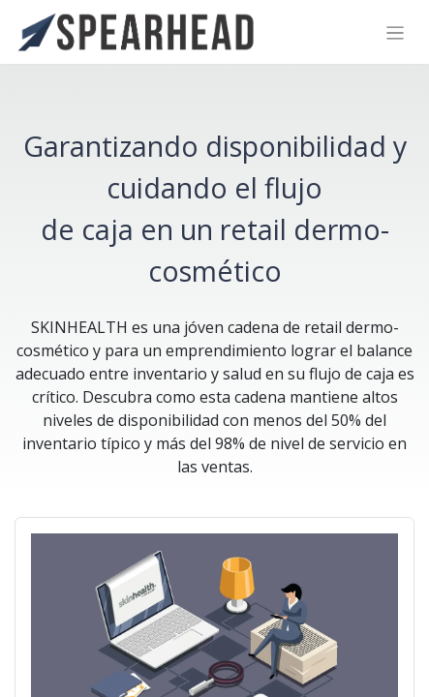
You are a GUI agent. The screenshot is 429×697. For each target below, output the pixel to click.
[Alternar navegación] (395, 32)
